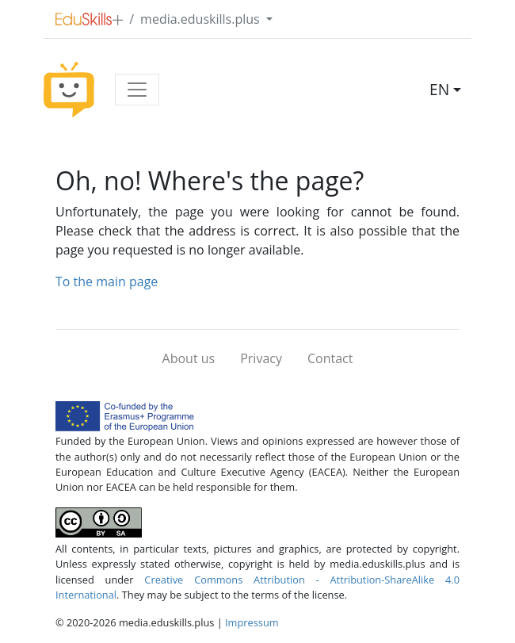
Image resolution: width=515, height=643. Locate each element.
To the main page (106, 281)
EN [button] (439, 89)
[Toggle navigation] (137, 89)
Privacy (261, 358)
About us (189, 358)
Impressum (252, 622)
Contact (330, 358)
